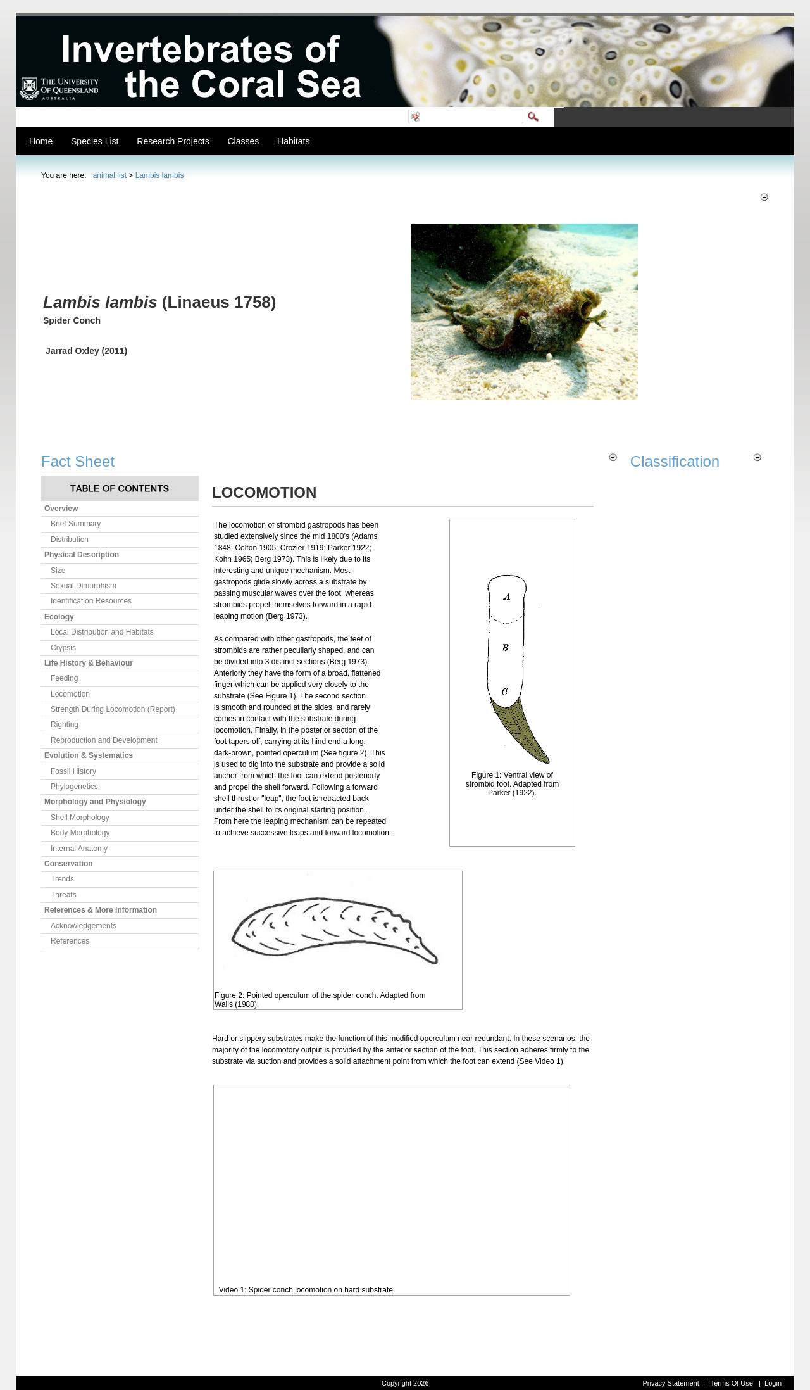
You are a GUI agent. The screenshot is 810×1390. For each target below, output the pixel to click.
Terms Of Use (732, 1383)
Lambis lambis (159, 175)
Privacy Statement (670, 1383)
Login (773, 1383)
